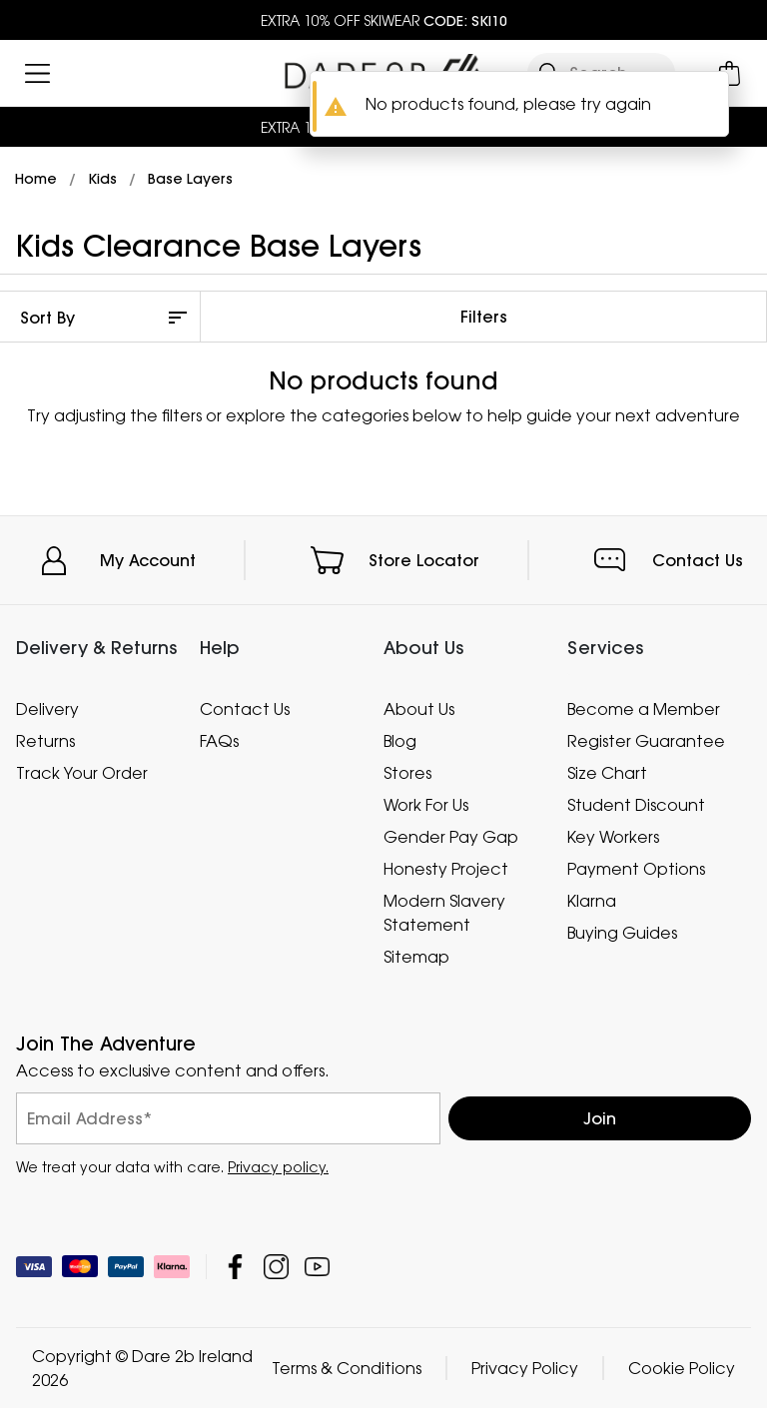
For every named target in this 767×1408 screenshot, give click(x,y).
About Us (419, 709)
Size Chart (607, 773)
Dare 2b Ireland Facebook (235, 1266)
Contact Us (697, 560)
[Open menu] (37, 73)
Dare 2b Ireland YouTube (317, 1266)
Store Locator (424, 560)
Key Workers (613, 837)
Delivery (47, 709)
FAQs (219, 741)
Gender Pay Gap (451, 837)
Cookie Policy (681, 1368)
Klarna (591, 901)
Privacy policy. (278, 1166)
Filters (483, 317)
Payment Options (636, 869)
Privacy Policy (524, 1368)
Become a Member (643, 709)
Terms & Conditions (346, 1368)
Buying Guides (622, 933)
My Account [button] (148, 560)
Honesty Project (446, 869)
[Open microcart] (729, 73)
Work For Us (426, 805)
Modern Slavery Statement (444, 913)
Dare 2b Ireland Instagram (276, 1266)
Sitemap (416, 957)
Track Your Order (82, 773)
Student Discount (636, 805)
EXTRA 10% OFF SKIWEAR (384, 20)
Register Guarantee (646, 741)
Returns (45, 741)
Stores (407, 773)
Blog (400, 741)
